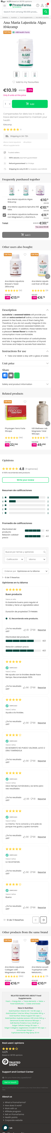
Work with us (10, 1108)
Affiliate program (12, 1111)
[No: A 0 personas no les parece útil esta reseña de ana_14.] (33, 723)
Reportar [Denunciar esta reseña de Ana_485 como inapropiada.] (42, 799)
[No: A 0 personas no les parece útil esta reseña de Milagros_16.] (33, 761)
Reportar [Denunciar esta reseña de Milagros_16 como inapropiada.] (42, 761)
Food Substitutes (17, 1004)
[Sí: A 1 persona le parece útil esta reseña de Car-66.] (27, 630)
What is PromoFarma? (14, 1102)
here (3, 1090)
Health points (10, 1117)
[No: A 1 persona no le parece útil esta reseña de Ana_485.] (33, 799)
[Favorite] (25, 254)
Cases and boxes (33, 1004)
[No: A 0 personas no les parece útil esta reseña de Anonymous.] (33, 837)
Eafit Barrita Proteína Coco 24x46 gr (24, 1023)
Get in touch (10, 1082)
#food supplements (11, 145)
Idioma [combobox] (37, 559)
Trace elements (30, 1001)
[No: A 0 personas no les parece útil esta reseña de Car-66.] (33, 630)
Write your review (25, 480)
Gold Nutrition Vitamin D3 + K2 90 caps (24, 1011)
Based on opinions (12, 1055)
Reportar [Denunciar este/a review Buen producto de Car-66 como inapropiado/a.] (42, 630)
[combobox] (30, 571)
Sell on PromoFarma (13, 1114)
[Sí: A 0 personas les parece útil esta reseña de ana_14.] (26, 723)
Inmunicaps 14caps (24, 1030)
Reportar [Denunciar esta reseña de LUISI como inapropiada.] (42, 687)
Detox (41, 1001)
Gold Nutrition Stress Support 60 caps (24, 1016)
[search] (46, 12)
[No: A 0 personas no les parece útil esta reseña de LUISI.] (33, 687)
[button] (42, 5)
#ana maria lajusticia (12, 142)
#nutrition (27, 142)
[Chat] (37, 5)
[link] (20, 469)
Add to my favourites (25, 82)
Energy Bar (16, 1001)
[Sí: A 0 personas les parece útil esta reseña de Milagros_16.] (26, 761)
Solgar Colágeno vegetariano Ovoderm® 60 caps (24, 1028)
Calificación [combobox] (15, 559)
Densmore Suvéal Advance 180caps (24, 1021)
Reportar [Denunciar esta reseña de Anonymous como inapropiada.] (42, 837)
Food (8, 1001)
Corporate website (13, 1120)
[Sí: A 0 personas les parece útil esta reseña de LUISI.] (26, 687)
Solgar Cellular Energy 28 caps (24, 1025)
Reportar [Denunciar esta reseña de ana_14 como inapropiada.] (42, 723)
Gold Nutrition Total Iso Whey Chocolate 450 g (24, 1013)
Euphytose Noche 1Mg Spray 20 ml (25, 1033)
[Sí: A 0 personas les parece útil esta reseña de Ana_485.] (27, 799)
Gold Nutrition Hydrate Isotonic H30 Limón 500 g (24, 1018)
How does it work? (12, 1105)
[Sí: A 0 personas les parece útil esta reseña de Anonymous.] (26, 837)
